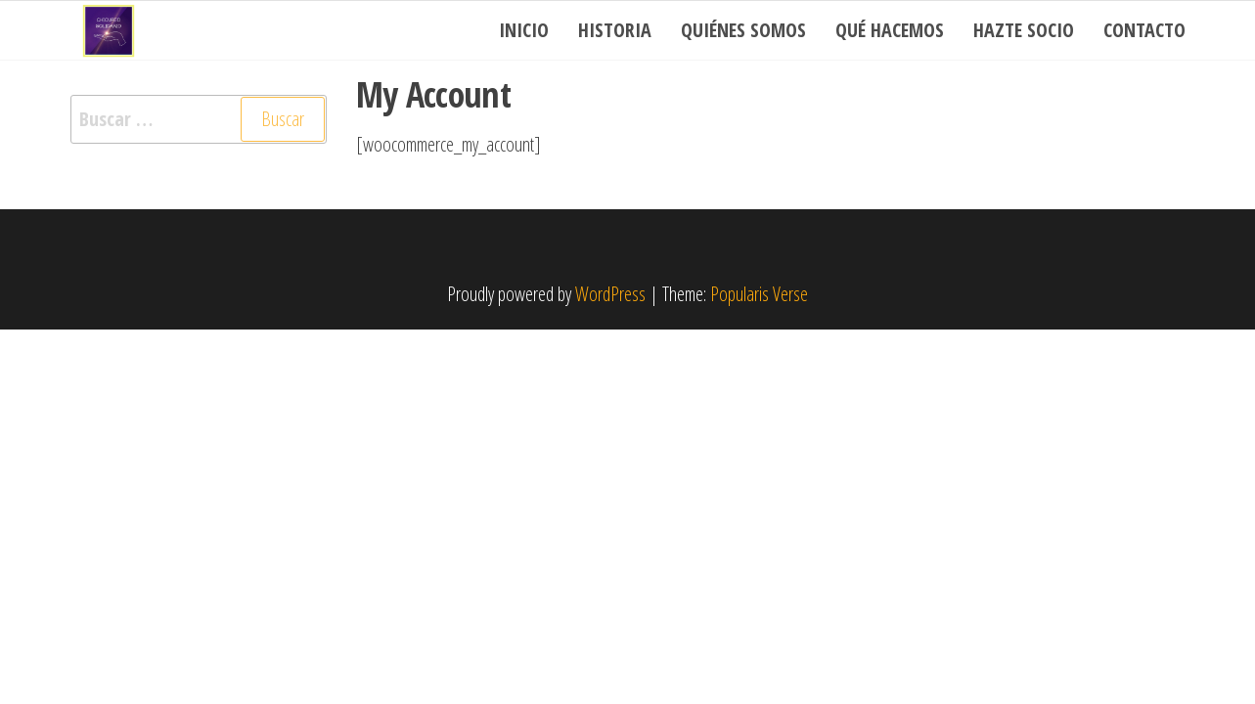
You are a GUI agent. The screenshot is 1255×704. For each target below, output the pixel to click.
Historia (614, 30)
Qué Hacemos (889, 30)
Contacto (1144, 30)
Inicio (524, 30)
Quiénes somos (743, 30)
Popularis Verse (759, 294)
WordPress (610, 294)
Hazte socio (1023, 30)
